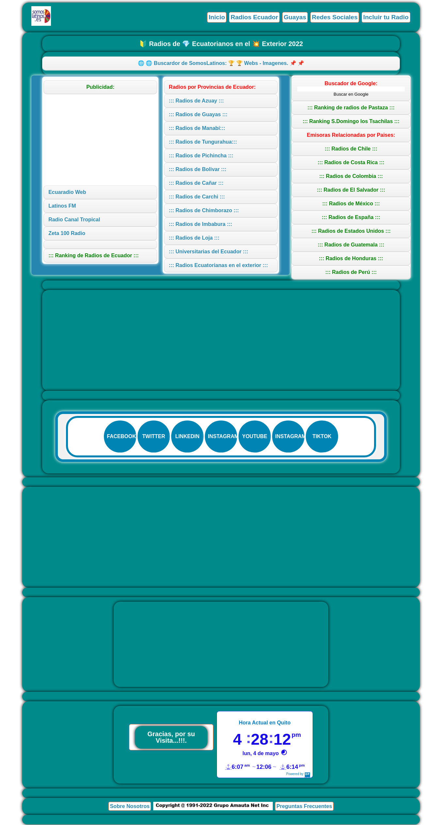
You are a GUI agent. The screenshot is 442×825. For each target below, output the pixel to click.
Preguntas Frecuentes (304, 807)
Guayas (294, 17)
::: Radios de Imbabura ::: (200, 224)
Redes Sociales (334, 17)
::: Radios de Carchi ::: (197, 196)
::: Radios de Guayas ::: (198, 114)
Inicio (216, 17)
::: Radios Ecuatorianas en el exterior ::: (218, 265)
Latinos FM (62, 206)
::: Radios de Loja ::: (194, 238)
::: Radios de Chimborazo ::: (204, 210)
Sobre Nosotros (130, 807)
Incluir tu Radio (386, 17)
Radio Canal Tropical (74, 219)
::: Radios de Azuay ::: (196, 100)
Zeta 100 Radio (66, 233)
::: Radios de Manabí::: (197, 128)
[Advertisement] (100, 139)
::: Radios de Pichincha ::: (201, 155)
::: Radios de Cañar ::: (196, 183)
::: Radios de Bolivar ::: (197, 169)
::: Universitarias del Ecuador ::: (208, 251)
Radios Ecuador (253, 17)
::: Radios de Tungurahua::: (203, 142)
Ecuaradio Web (67, 192)
